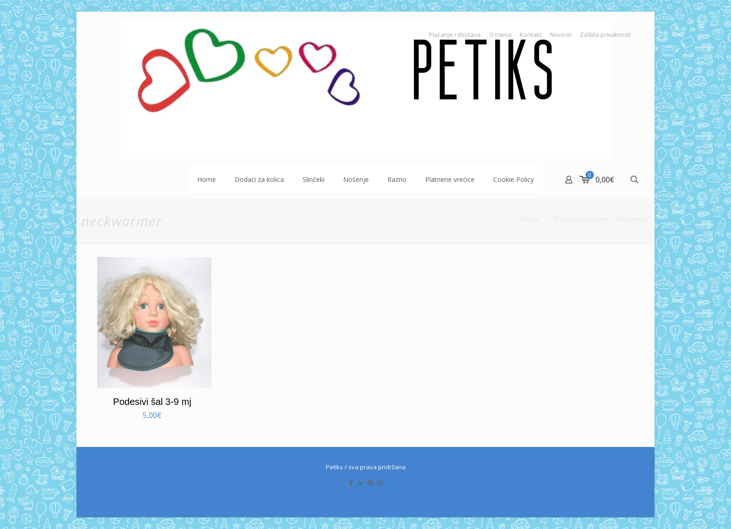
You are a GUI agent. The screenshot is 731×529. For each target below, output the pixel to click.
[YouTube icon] (360, 482)
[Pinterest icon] (370, 482)
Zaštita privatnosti (605, 35)
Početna (527, 219)
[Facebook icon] (350, 482)
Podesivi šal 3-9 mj (152, 402)
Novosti (561, 35)
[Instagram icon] (380, 482)
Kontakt (531, 35)
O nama (500, 35)
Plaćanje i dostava (455, 35)
